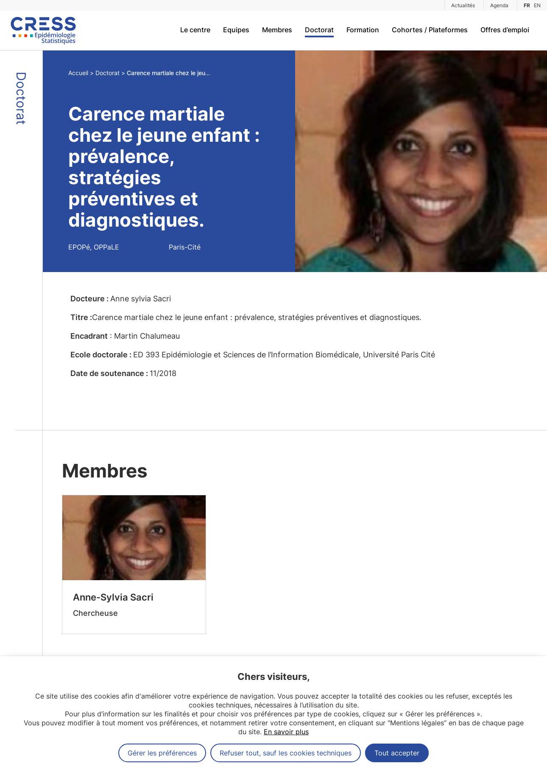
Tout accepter (396, 753)
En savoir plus (286, 731)
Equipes (236, 29)
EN (537, 5)
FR (527, 5)
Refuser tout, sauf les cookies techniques (286, 753)
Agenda (499, 5)
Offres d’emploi (504, 29)
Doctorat (319, 29)
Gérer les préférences (162, 753)
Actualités (463, 5)
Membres (277, 29)
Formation (362, 29)
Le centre (195, 29)
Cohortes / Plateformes (430, 29)
